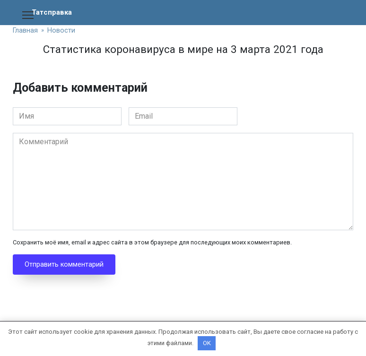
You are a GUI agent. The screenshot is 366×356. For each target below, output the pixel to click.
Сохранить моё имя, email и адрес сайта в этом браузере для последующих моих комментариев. (152, 242)
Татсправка (53, 12)
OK (207, 343)
